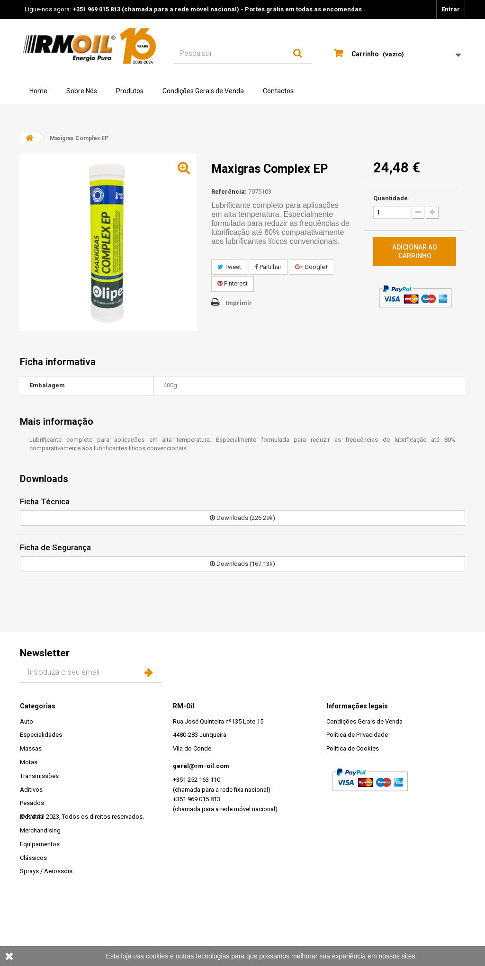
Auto (26, 721)
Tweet (229, 266)
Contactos (278, 91)
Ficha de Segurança (55, 547)
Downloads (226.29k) (242, 517)
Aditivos (31, 789)
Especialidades (41, 734)
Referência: (229, 191)
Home (38, 91)
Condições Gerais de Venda (203, 91)
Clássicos (33, 857)
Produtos (130, 91)
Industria (32, 816)
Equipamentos (40, 844)
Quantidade (390, 198)
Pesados (32, 802)
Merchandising (40, 830)
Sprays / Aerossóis (46, 871)
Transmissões (39, 775)
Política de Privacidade (357, 734)
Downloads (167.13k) (242, 563)
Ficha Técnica (45, 501)
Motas (28, 762)
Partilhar (268, 266)
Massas (31, 748)
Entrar (450, 9)
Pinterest (232, 283)
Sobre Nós (81, 91)
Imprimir (238, 302)
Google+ (311, 266)
